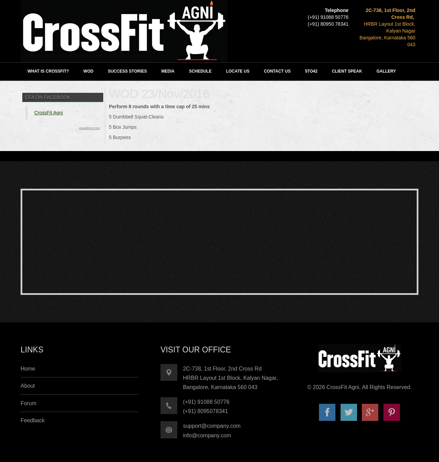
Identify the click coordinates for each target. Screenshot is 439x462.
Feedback (33, 420)
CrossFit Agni (48, 112)
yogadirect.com (89, 128)
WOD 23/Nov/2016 (159, 93)
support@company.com (211, 426)
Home (28, 369)
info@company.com (207, 435)
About (28, 386)
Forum (28, 403)
